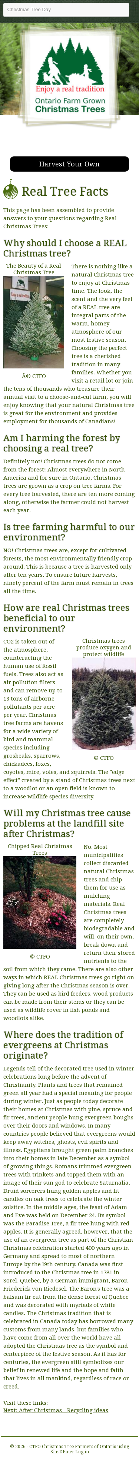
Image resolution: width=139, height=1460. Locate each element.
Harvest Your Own (69, 164)
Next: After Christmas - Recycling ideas (55, 1410)
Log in (82, 1451)
